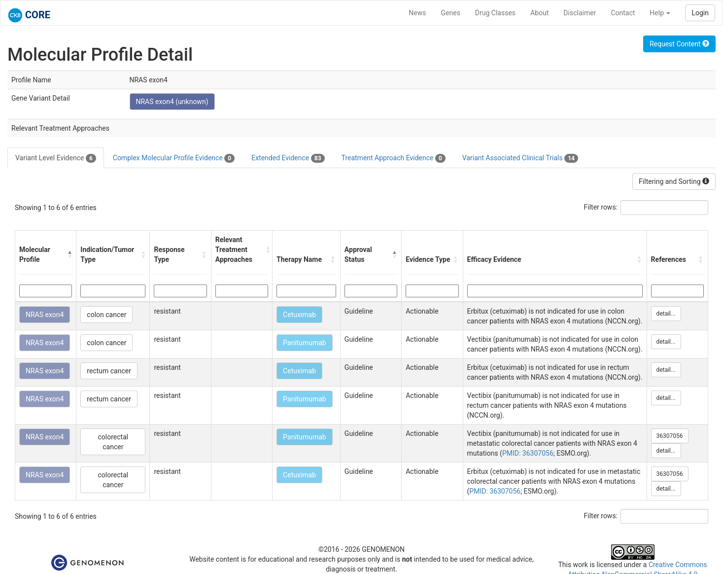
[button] (69, 254)
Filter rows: (601, 207)
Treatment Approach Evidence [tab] (394, 158)
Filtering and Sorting (674, 181)
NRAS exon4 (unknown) (172, 102)
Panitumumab (304, 343)
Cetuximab (299, 315)
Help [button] (660, 13)
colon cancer (106, 315)
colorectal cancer (113, 442)
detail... (666, 313)
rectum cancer (109, 371)
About (539, 13)
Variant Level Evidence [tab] (55, 158)
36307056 (669, 435)
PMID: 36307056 (527, 453)
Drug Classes (495, 13)
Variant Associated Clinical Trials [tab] (520, 158)
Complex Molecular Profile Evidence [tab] (174, 158)
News (417, 13)
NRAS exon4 (45, 315)
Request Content (679, 44)
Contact (623, 13)
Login (700, 13)
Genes (450, 13)
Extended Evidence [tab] (287, 158)
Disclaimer (579, 13)
